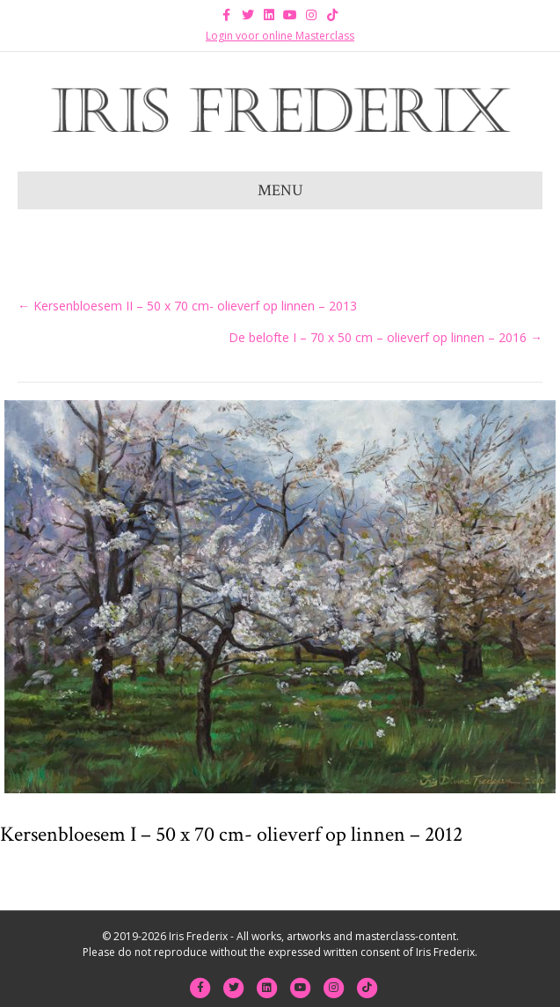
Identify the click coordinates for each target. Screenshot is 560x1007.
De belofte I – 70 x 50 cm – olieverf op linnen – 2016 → (385, 337)
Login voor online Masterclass (280, 35)
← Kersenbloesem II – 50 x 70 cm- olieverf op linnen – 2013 (187, 305)
